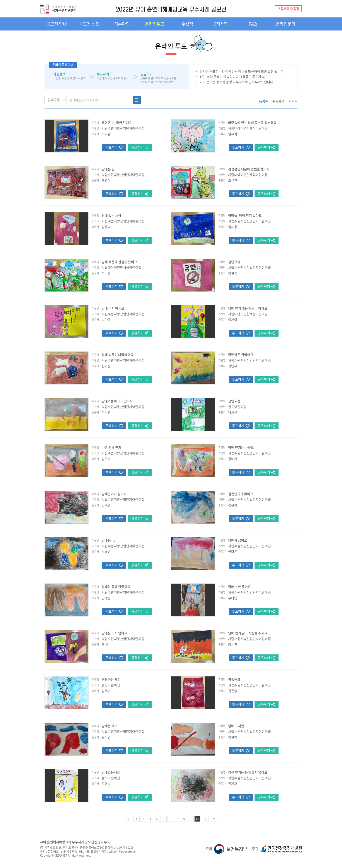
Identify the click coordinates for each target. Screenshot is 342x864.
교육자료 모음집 (288, 8)
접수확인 (122, 24)
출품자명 (278, 101)
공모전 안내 (56, 24)
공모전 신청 (89, 24)
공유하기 (137, 147)
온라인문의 (285, 24)
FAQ (253, 24)
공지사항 (220, 24)
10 (197, 819)
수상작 (187, 24)
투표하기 (112, 147)
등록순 (263, 101)
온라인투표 (154, 24)
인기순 (293, 101)
